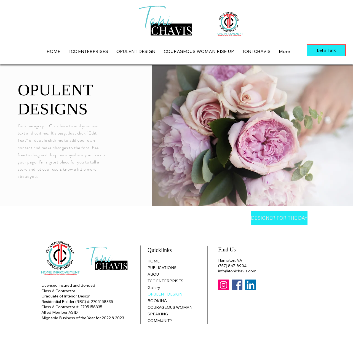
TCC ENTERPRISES (165, 280)
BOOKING (157, 300)
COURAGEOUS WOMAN (170, 307)
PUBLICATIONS (162, 267)
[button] (136, 51)
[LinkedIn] (250, 285)
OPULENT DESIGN (165, 294)
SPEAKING (158, 314)
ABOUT (154, 274)
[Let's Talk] (326, 50)
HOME (154, 261)
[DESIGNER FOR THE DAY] (279, 218)
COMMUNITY (160, 320)
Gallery (154, 287)
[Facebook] (237, 285)
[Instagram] (223, 285)
